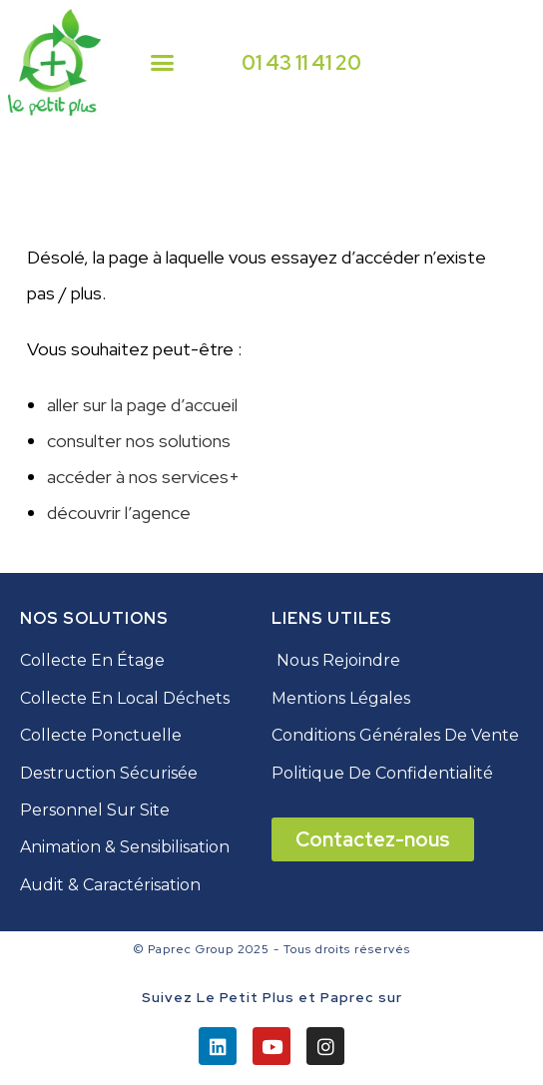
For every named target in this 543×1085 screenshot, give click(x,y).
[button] (163, 63)
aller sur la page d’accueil (142, 404)
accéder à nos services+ (143, 476)
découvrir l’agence (119, 512)
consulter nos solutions (139, 440)
